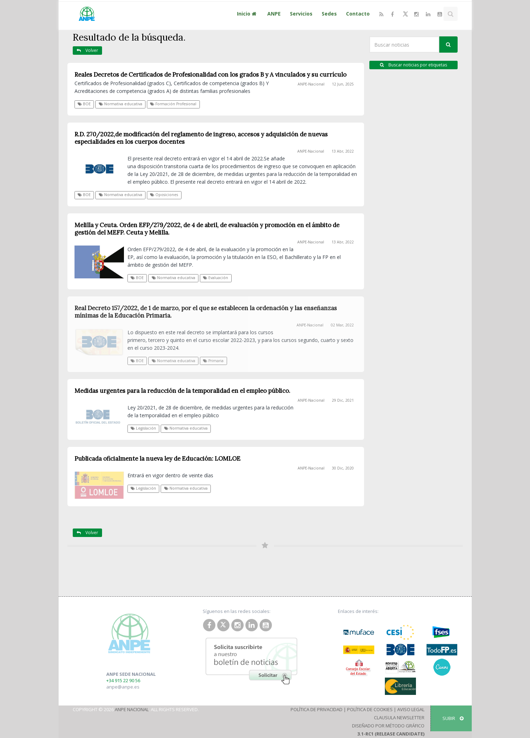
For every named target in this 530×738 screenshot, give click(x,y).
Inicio (247, 13)
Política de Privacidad (317, 709)
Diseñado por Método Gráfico (388, 725)
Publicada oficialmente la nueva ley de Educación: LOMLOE (157, 458)
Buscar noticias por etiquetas (413, 65)
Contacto (358, 13)
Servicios (301, 13)
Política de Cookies (370, 709)
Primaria (213, 360)
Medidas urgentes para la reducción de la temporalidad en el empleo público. (182, 391)
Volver (87, 50)
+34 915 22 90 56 (123, 680)
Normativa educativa (120, 103)
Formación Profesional (173, 103)
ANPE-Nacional (311, 84)
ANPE (274, 13)
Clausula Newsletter (399, 717)
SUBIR (453, 718)
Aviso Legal (410, 709)
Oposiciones (164, 194)
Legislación (143, 428)
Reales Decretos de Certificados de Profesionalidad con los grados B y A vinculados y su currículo (210, 74)
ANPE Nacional (132, 709)
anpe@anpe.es (122, 687)
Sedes (329, 13)
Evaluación (215, 277)
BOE (84, 103)
